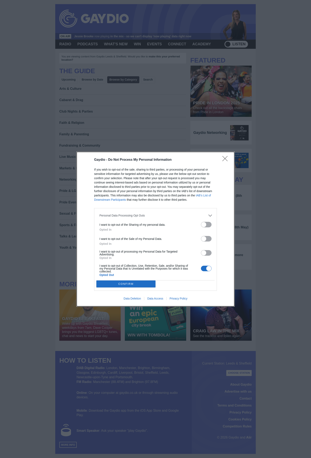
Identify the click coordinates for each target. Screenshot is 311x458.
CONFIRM (126, 283)
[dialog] (155, 229)
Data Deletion (132, 298)
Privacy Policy (178, 298)
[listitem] (155, 215)
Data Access (155, 298)
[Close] (226, 160)
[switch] (206, 224)
